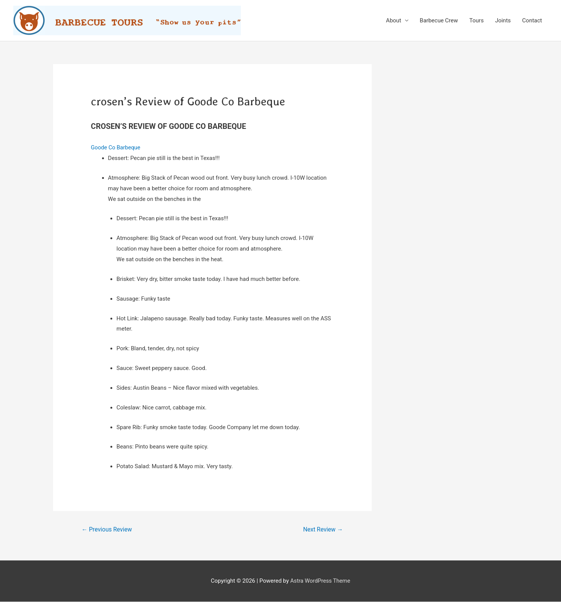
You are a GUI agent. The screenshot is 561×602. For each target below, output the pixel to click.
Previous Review (107, 529)
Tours (476, 20)
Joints (503, 20)
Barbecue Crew (439, 20)
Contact (532, 20)
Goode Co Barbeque (116, 147)
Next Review (322, 529)
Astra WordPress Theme (320, 581)
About (393, 20)
